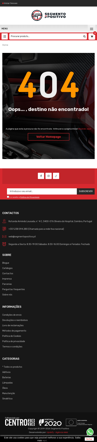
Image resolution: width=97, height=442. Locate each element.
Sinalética (7, 398)
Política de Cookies (11, 336)
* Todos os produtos (12, 367)
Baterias (6, 377)
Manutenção (8, 393)
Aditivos (6, 372)
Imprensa (7, 278)
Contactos (7, 273)
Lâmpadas (7, 382)
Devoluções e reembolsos (15, 320)
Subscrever (86, 191)
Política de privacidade (13, 341)
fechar (89, 439)
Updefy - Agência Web (57, 432)
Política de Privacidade (29, 197)
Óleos (5, 388)
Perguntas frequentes (13, 289)
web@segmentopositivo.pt (22, 236)
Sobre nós (7, 294)
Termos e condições (12, 346)
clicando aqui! (84, 129)
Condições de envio (12, 315)
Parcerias (7, 284)
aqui (45, 440)
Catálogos (7, 268)
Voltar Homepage (48, 137)
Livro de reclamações (13, 325)
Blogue (5, 263)
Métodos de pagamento (14, 330)
